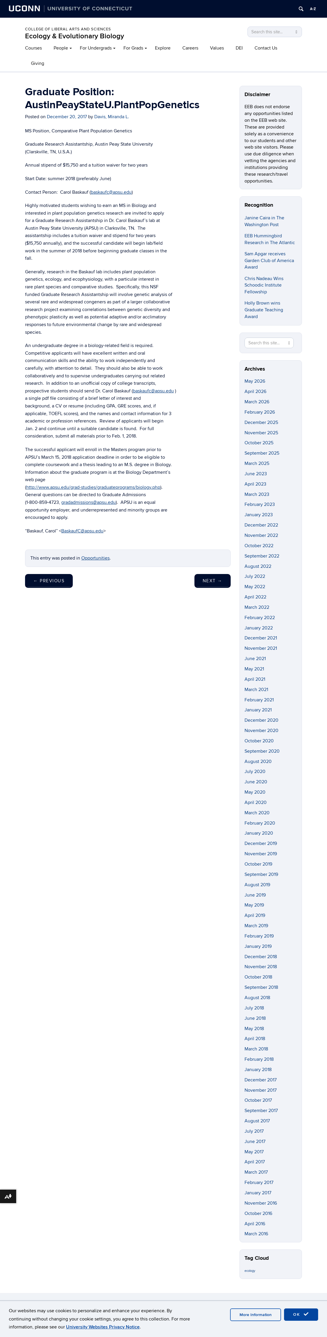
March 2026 (257, 402)
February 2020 (260, 823)
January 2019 (258, 946)
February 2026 (260, 412)
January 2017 (258, 1193)
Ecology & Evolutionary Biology (74, 36)
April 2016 (255, 1224)
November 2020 (261, 731)
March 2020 (257, 813)
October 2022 (259, 546)
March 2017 (256, 1172)
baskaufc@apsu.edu (111, 192)
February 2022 (260, 618)
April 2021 (255, 679)
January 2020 (259, 833)
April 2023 (255, 484)
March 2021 (256, 690)
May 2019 (254, 905)
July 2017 (254, 1131)
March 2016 (256, 1234)
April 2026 (255, 391)
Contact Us (266, 48)
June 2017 (255, 1141)
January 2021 (258, 710)
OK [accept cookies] (301, 1314)
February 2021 (259, 700)
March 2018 (256, 1049)
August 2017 (257, 1121)
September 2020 (262, 751)
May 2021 (254, 669)
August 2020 (258, 761)
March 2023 (257, 494)
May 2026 (255, 381)
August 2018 (257, 998)
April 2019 (255, 915)
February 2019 (259, 936)
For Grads (133, 48)
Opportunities (95, 558)
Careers (190, 48)
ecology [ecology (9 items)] (250, 1271)
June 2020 (256, 782)
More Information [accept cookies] (256, 1314)
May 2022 (255, 587)
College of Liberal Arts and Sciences (68, 29)
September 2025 (262, 453)
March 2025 (257, 463)
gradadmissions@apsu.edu (88, 502)
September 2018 (261, 987)
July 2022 (255, 576)
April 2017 (255, 1162)
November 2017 (261, 1090)
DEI (239, 48)
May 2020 (255, 792)
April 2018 (255, 1039)
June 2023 (256, 474)
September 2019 (261, 874)
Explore (163, 48)
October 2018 (258, 977)
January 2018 (258, 1070)
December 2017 (261, 1080)
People (61, 48)
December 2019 (261, 843)
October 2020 (259, 741)
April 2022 (255, 597)
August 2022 (258, 566)
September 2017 (261, 1111)
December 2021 (261, 638)
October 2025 (259, 443)
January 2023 (259, 515)
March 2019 (256, 926)
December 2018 (261, 957)
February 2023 (260, 504)
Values (217, 48)
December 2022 (261, 525)
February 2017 (259, 1182)
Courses (33, 48)
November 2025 (261, 433)
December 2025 (261, 422)
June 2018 (255, 1018)
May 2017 (254, 1152)
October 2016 (258, 1213)
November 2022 (261, 535)
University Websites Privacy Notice (103, 1327)
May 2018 (254, 1029)
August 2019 (257, 885)
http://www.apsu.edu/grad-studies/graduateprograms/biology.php (93, 487)
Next (212, 580)
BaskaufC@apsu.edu (82, 531)
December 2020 (261, 720)
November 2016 (261, 1203)
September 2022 (262, 556)
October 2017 (258, 1100)
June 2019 (255, 895)
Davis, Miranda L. (111, 117)
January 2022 (259, 628)
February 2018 (259, 1059)
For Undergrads (96, 48)
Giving (37, 63)
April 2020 (256, 802)
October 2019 (258, 864)
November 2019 (261, 854)
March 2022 (257, 607)
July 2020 (255, 771)
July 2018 (254, 1008)
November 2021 (261, 648)
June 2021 (255, 659)
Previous (49, 580)
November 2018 (261, 967)
